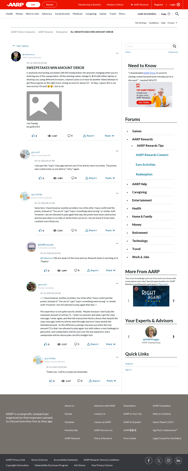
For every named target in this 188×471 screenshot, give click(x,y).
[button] (177, 14)
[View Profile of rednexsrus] (28, 54)
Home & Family (142, 216)
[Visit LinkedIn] (178, 460)
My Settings (141, 23)
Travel (136, 249)
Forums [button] (171, 23)
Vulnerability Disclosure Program (51, 465)
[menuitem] (9, 15)
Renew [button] (49, 4)
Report (90, 135)
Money (136, 224)
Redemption (62, 32)
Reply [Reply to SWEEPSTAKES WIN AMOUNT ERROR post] (108, 135)
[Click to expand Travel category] (128, 249)
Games (136, 131)
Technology (140, 241)
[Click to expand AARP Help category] (128, 184)
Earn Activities (145, 164)
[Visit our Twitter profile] (158, 460)
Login (173, 4)
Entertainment (142, 200)
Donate (68, 413)
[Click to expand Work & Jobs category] (128, 257)
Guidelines (154, 23)
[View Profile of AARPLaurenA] (45, 244)
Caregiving (139, 192)
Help (163, 23)
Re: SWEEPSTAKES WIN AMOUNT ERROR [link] (92, 32)
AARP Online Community (23, 32)
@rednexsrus (46, 258)
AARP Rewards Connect (152, 155)
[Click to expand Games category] (128, 131)
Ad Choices (79, 465)
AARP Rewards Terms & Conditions (101, 459)
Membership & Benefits (89, 4)
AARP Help (139, 184)
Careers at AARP (102, 422)
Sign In (128, 369)
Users (128, 52)
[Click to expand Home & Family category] (128, 217)
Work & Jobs (140, 257)
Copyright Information (17, 465)
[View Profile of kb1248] (42, 284)
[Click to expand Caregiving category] (128, 192)
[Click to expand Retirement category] (128, 233)
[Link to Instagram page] (168, 460)
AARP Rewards (45, 32)
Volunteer (69, 422)
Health (136, 208)
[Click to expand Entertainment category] (128, 200)
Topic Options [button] (22, 46)
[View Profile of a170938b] (36, 194)
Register (158, 4)
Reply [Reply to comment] (109, 177)
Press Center (129, 438)
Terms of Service (39, 459)
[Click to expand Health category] (128, 208)
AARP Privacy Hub (15, 459)
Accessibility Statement (66, 459)
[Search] (151, 46)
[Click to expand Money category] (128, 225)
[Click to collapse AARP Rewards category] (128, 139)
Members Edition (115, 4)
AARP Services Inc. (103, 430)
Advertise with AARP (104, 405)
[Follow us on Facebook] (149, 460)
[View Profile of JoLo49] (35, 152)
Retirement (140, 232)
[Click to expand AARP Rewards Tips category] (133, 146)
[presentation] (128, 300)
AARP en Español (147, 14)
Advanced (173, 52)
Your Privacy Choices (102, 465)
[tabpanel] (158, 13)
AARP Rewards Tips (150, 145)
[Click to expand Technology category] (128, 241)
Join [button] (33, 4)
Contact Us (99, 413)
